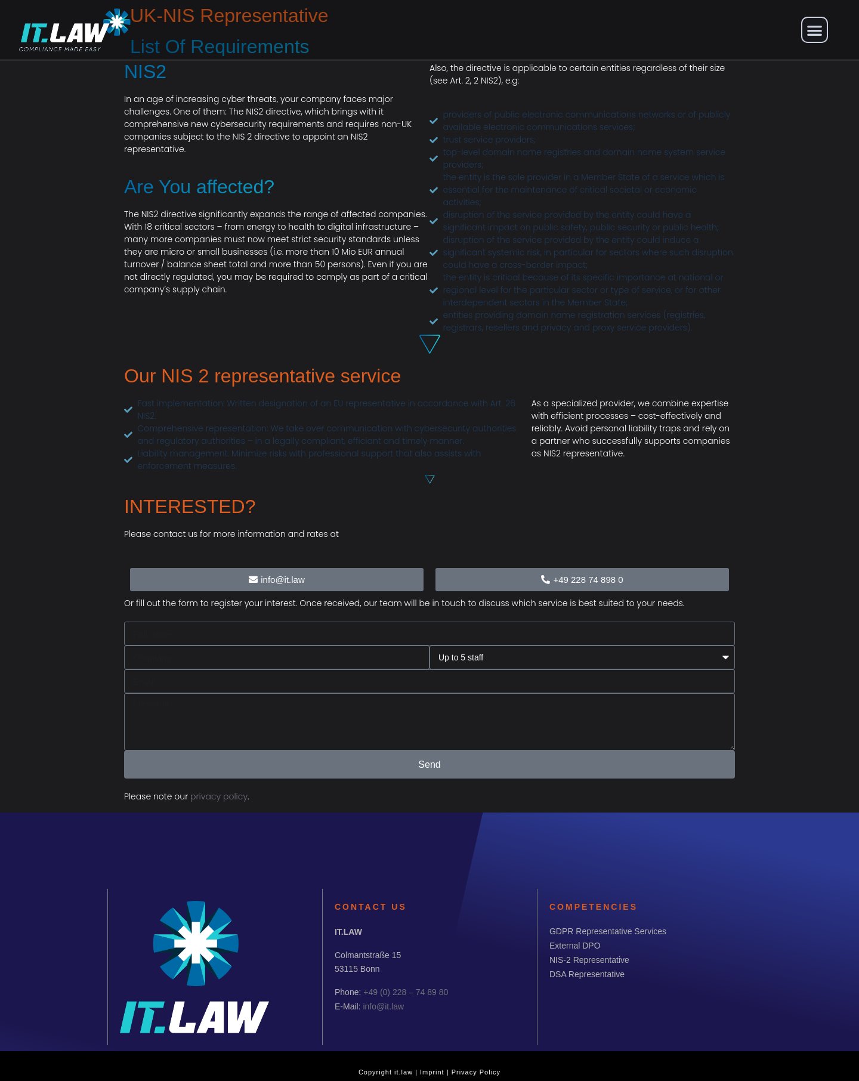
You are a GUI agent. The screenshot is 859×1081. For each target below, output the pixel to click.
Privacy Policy (476, 1072)
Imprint (432, 1072)
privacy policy (219, 796)
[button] (814, 30)
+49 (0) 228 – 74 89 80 (405, 992)
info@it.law (383, 1006)
